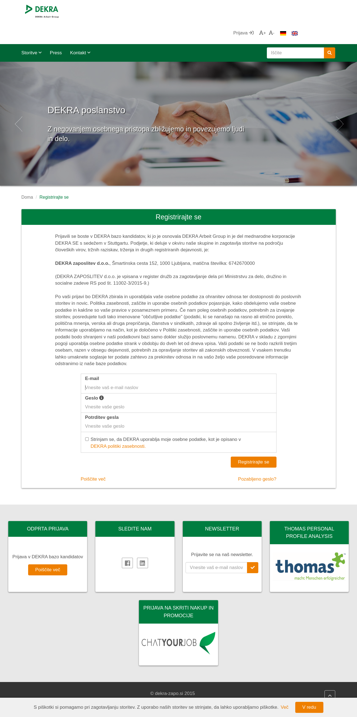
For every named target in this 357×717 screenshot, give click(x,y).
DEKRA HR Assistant (210, 693)
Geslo (94, 376)
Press (56, 30)
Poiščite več (93, 457)
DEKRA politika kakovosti (134, 687)
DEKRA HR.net (204, 687)
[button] (18, 102)
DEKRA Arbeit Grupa (49, 693)
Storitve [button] (32, 30)
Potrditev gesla (102, 395)
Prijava (280, 11)
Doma (27, 175)
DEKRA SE (38, 687)
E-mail (92, 356)
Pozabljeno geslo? (257, 457)
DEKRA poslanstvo (121, 85)
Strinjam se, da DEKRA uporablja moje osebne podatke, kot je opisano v (164, 421)
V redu (309, 707)
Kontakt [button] (80, 30)
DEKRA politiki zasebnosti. (118, 424)
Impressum (119, 693)
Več (284, 707)
